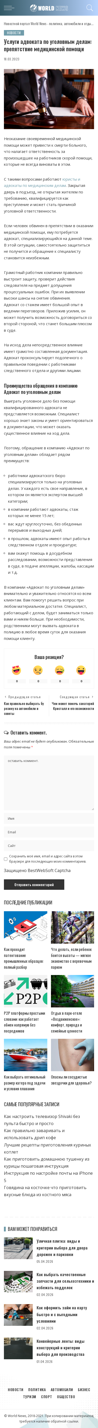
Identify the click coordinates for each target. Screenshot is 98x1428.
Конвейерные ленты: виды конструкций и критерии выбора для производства (60, 1347)
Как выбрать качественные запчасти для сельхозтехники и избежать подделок (65, 1281)
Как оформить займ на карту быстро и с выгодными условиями (62, 1314)
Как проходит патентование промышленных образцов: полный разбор (24, 958)
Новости (14, 32)
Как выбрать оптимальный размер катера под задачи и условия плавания (24, 1082)
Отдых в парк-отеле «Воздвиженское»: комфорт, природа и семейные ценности (66, 1022)
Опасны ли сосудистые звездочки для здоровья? (71, 1080)
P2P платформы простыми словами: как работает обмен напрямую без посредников (24, 1022)
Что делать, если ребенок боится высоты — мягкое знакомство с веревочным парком (71, 958)
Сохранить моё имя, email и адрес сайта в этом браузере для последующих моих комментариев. (47, 859)
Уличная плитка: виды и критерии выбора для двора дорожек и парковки (62, 1247)
